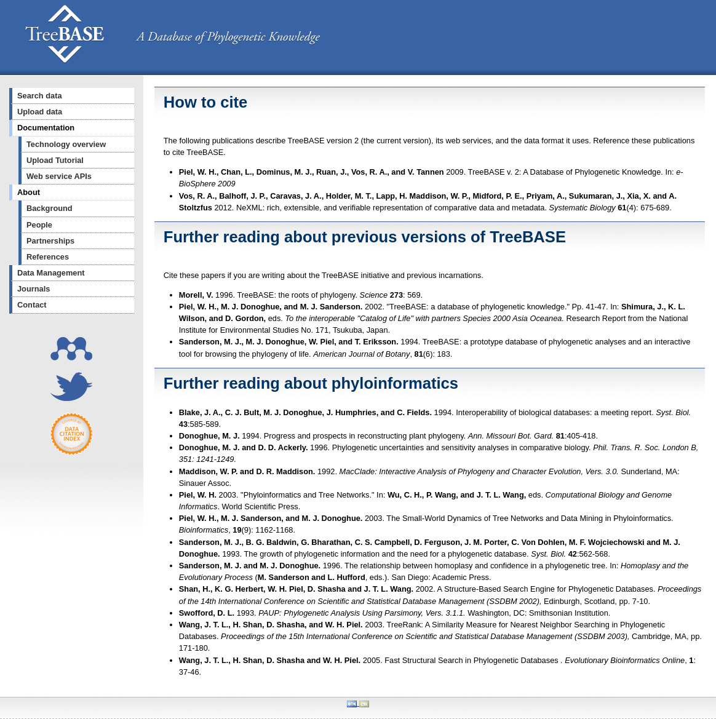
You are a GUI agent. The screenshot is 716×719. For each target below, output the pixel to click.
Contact (32, 304)
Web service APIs (59, 176)
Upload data (39, 111)
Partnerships (50, 240)
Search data (39, 95)
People (39, 224)
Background (49, 208)
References (47, 256)
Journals (33, 288)
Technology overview (66, 144)
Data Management (51, 272)
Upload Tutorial (55, 160)
